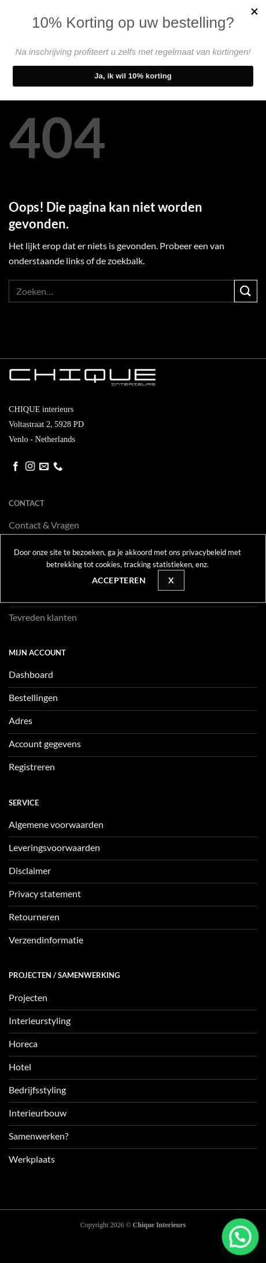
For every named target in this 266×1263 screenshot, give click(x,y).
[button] (245, 1250)
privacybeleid (204, 552)
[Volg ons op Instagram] (30, 467)
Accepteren (119, 580)
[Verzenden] (245, 291)
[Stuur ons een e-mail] (44, 467)
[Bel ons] (57, 467)
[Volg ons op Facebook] (15, 467)
